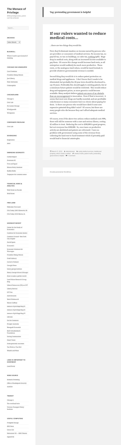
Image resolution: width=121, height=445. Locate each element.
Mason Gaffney (12, 303)
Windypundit (11, 109)
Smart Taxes (11, 340)
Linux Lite (10, 430)
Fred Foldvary (12, 258)
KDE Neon (10, 426)
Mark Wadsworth (13, 299)
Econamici (10, 246)
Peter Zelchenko (12, 82)
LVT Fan (9, 292)
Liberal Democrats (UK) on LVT (17, 285)
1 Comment (71, 156)
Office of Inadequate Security (17, 383)
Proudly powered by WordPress (60, 172)
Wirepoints (11, 113)
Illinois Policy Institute (14, 167)
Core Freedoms (12, 71)
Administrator (70, 151)
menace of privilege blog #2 (16, 310)
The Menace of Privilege (16, 10)
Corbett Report (12, 157)
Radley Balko (11, 171)
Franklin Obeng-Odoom (15, 75)
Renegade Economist (14, 327)
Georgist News (11, 265)
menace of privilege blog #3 (16, 313)
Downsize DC (11, 160)
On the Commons (12, 320)
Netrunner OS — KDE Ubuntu (17, 433)
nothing (91, 56)
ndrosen (10, 317)
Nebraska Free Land (14, 207)
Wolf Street (10, 194)
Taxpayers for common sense (17, 174)
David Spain (11, 242)
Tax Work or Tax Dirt (14, 347)
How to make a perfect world (16, 276)
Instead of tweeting (13, 380)
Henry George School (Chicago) (17, 272)
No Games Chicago (13, 106)
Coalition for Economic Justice (17, 233)
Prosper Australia (13, 324)
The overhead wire (13, 404)
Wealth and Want (13, 351)
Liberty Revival (12, 289)
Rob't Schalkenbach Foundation (13, 332)
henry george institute (14, 269)
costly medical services (85, 151)
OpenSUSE (10, 437)
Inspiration (11, 140)
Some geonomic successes (15, 344)
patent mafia (88, 153)
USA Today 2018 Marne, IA (16, 214)
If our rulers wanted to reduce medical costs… (78, 35)
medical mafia (79, 153)
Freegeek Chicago (13, 423)
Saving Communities (14, 337)
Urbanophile (11, 85)
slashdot (10, 387)
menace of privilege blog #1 (16, 306)
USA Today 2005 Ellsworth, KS (17, 210)
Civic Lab (10, 102)
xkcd (8, 143)
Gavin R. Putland (12, 262)
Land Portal (11, 366)
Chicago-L (10, 99)
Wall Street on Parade (14, 190)
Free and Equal (12, 164)
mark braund (11, 296)
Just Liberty (11, 78)
